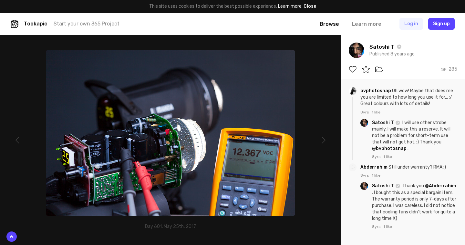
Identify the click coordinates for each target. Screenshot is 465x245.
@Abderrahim (440, 186)
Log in (411, 23)
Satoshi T (383, 122)
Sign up (441, 23)
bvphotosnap (376, 90)
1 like (376, 112)
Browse (329, 24)
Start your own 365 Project (86, 24)
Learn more (290, 6)
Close (310, 6)
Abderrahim (374, 167)
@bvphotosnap (389, 148)
